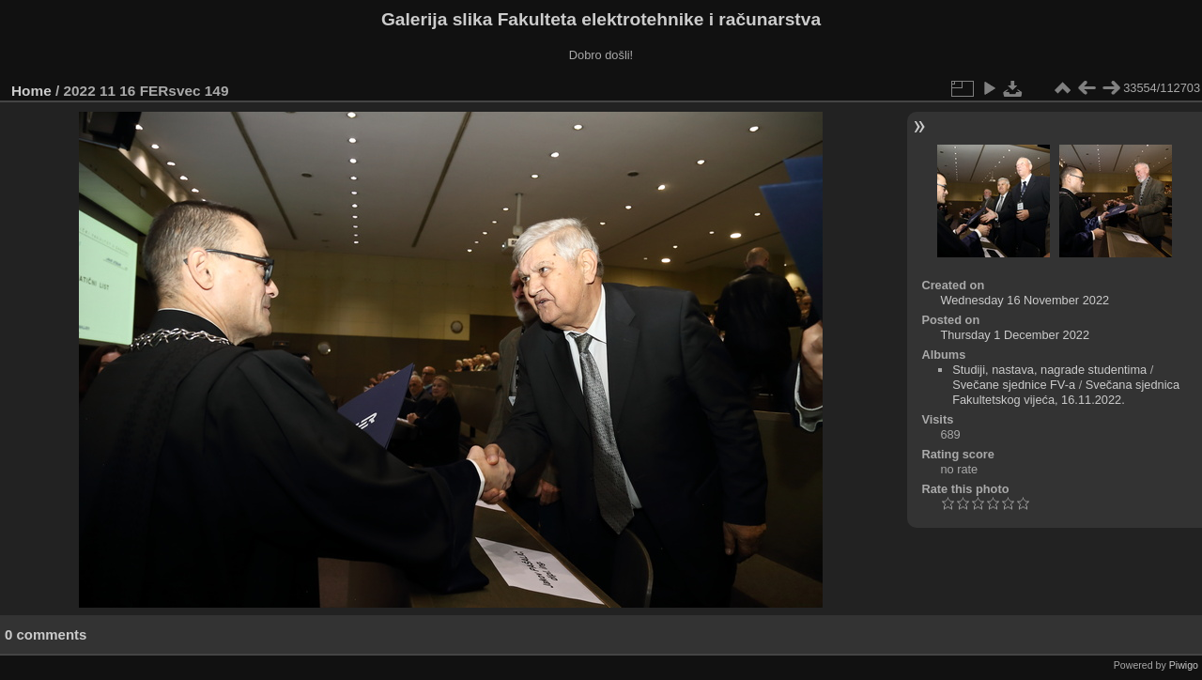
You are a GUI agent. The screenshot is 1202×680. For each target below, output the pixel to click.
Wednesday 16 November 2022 (1024, 300)
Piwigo (1183, 665)
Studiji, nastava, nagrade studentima (1049, 370)
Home (31, 91)
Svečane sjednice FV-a (1013, 385)
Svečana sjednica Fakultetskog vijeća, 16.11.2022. (1065, 392)
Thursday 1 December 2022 (1014, 335)
